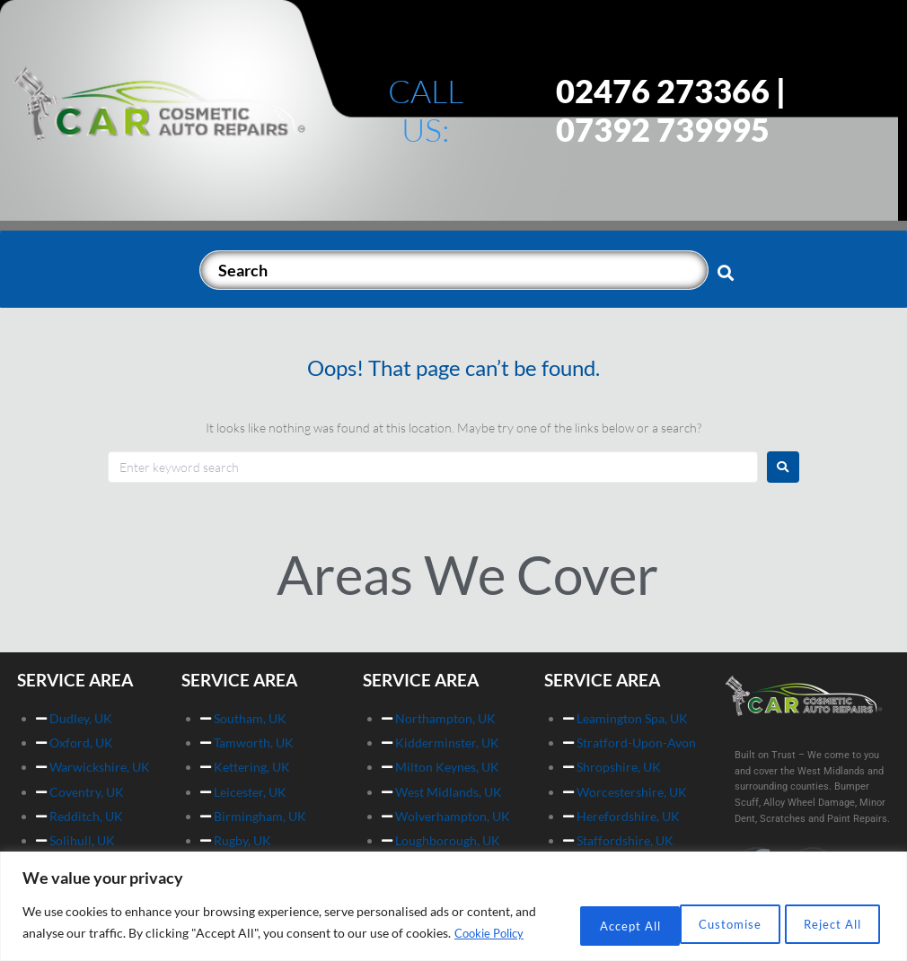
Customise (576, 913)
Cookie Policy (109, 934)
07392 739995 (663, 129)
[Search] (454, 270)
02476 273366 (663, 90)
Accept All (825, 913)
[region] (453, 897)
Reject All (700, 913)
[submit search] (726, 272)
